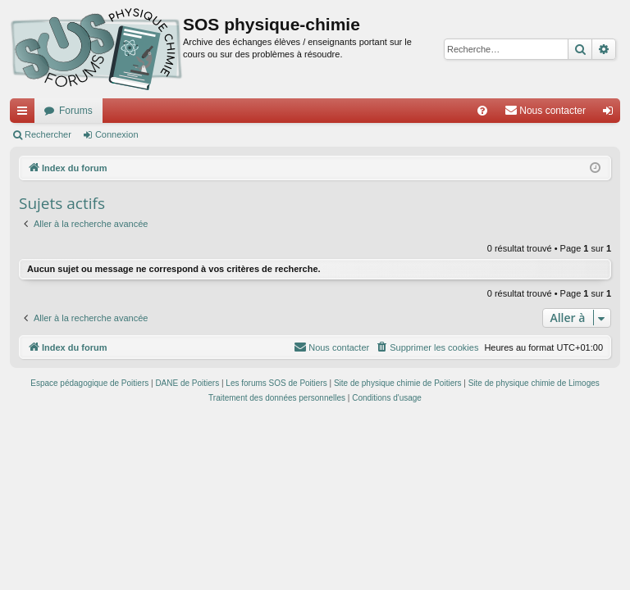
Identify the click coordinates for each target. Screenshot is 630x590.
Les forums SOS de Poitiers (276, 383)
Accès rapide (25, 114)
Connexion (117, 134)
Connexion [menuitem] (611, 114)
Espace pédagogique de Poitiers (89, 383)
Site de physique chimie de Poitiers (398, 383)
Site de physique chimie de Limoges (534, 383)
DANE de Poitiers (187, 383)
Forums (76, 110)
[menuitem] (482, 110)
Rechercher (48, 134)
